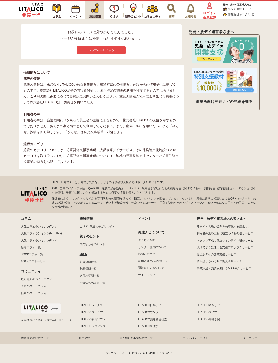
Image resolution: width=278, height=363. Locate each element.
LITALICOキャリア (208, 305)
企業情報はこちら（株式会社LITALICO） (47, 320)
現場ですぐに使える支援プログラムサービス (225, 247)
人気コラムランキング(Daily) (39, 240)
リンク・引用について (152, 247)
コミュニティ (31, 271)
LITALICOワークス (91, 305)
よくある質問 (146, 240)
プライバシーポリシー (197, 338)
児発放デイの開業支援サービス (216, 254)
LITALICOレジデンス (93, 326)
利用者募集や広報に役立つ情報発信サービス (225, 233)
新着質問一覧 (88, 269)
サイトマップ (146, 275)
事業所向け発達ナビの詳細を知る (224, 101)
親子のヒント (89, 236)
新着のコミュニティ (34, 293)
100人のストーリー (33, 261)
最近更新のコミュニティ (36, 279)
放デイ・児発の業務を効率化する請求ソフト (225, 226)
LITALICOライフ (207, 312)
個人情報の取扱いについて (136, 338)
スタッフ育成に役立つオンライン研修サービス (226, 240)
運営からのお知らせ (151, 268)
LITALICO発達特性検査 (152, 319)
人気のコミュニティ (34, 286)
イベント (144, 218)
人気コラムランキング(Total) (39, 226)
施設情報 (86, 218)
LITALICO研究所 (148, 326)
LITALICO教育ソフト (93, 319)
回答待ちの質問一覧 (92, 283)
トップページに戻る (101, 50)
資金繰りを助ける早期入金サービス (219, 261)
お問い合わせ (146, 254)
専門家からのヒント (92, 244)
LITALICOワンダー (149, 312)
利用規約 (84, 338)
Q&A (83, 254)
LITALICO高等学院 (208, 319)
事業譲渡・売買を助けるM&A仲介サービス (224, 268)
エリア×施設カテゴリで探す (97, 226)
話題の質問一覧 (89, 276)
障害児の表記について (35, 338)
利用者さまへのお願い (152, 261)
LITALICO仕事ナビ (149, 305)
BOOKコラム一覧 (32, 254)
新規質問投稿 (88, 262)
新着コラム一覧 (31, 247)
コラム (26, 218)
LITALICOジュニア (91, 312)
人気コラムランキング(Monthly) (41, 233)
